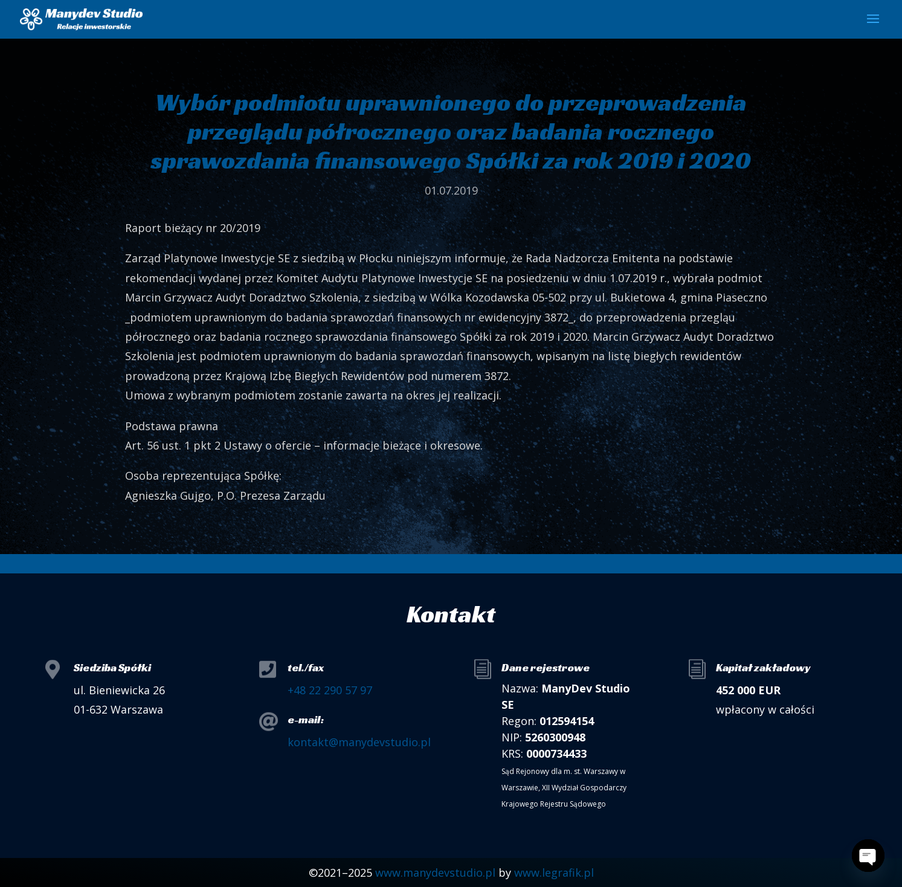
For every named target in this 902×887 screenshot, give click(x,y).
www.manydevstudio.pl (435, 872)
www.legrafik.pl (554, 872)
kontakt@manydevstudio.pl (359, 742)
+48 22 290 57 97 (330, 690)
